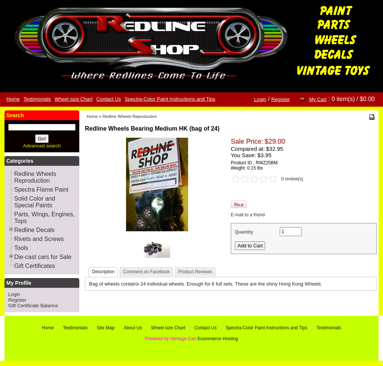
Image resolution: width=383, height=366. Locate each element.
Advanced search (42, 146)
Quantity (244, 232)
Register (280, 99)
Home (13, 99)
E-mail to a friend (248, 214)
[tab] (103, 272)
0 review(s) (292, 179)
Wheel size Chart (73, 99)
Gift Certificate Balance (33, 305)
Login (260, 99)
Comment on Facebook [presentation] (146, 271)
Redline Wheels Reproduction (129, 116)
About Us (132, 327)
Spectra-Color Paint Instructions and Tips (170, 99)
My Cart (318, 99)
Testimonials (37, 99)
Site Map (105, 327)
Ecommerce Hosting (217, 338)
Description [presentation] (103, 271)
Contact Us (108, 99)
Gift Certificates (34, 266)
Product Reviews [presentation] (195, 271)
